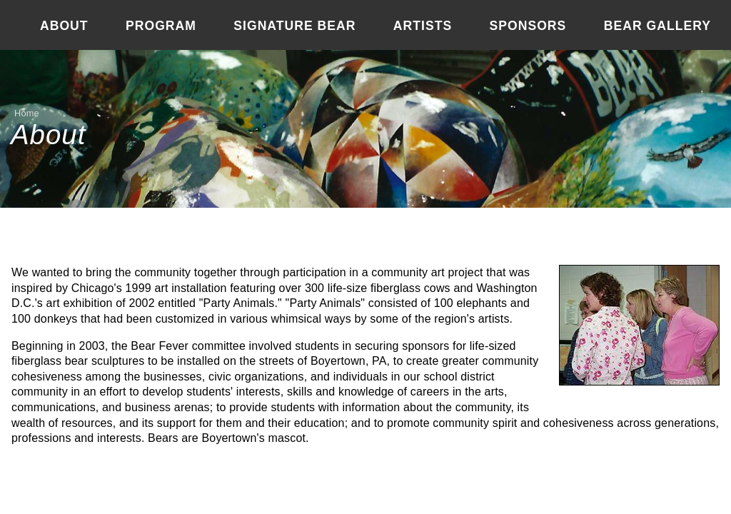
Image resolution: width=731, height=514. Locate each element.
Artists (422, 26)
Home (26, 113)
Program (161, 26)
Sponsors (528, 26)
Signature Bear (294, 26)
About (64, 26)
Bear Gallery (657, 26)
